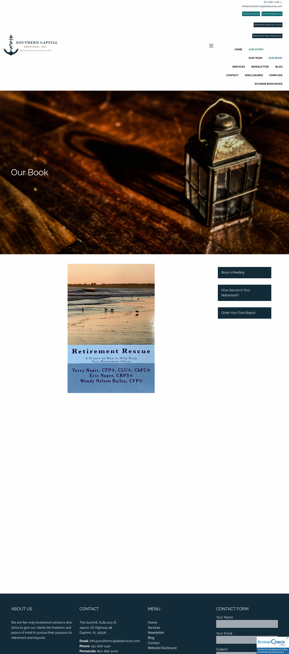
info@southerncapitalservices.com (262, 6)
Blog (278, 66)
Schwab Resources (272, 14)
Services (238, 66)
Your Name (240, 617)
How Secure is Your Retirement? (235, 292)
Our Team (255, 57)
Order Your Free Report (238, 313)
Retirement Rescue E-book (268, 24)
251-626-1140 (271, 2)
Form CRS (275, 75)
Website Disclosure (162, 648)
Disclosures (254, 75)
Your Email (239, 633)
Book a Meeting (232, 272)
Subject (237, 649)
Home (238, 49)
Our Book (275, 57)
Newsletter (260, 66)
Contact (232, 75)
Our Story (256, 49)
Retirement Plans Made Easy (267, 36)
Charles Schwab (251, 14)
